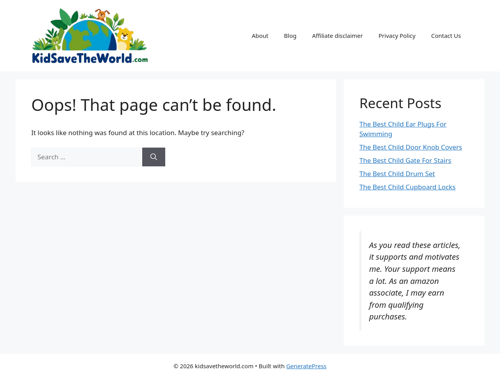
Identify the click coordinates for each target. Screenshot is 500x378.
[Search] (153, 157)
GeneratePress (306, 366)
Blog (290, 35)
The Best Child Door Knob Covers (410, 147)
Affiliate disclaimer (337, 35)
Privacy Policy (397, 35)
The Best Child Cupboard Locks (407, 186)
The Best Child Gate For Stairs (405, 160)
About (260, 35)
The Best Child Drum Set (397, 173)
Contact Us (446, 35)
